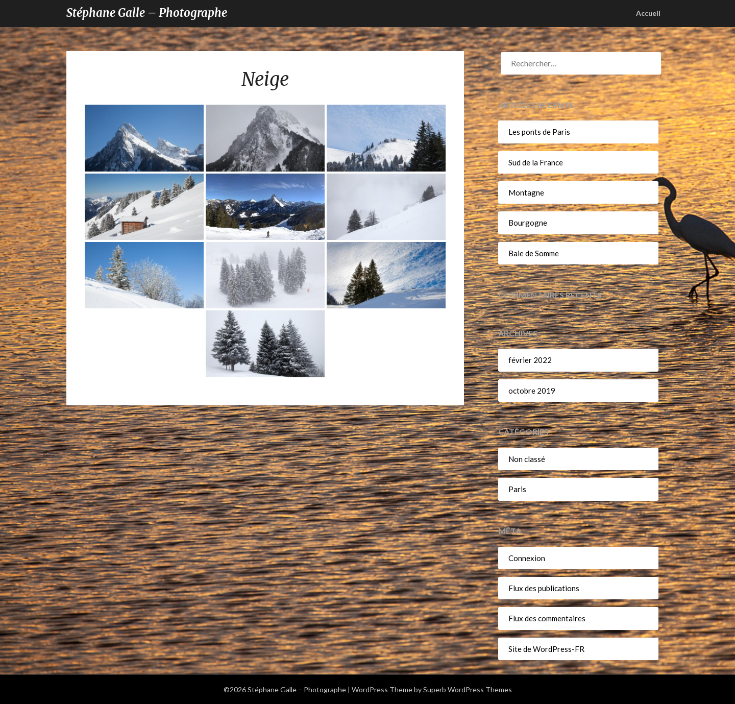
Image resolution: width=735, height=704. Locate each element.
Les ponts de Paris (539, 131)
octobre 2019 (531, 390)
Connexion (526, 558)
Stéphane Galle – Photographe (146, 13)
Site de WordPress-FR (546, 648)
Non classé (526, 459)
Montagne (526, 192)
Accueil (648, 13)
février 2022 (530, 360)
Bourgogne (527, 222)
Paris (517, 489)
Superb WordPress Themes (467, 689)
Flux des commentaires (546, 618)
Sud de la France (535, 162)
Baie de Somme (533, 253)
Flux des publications (543, 588)
